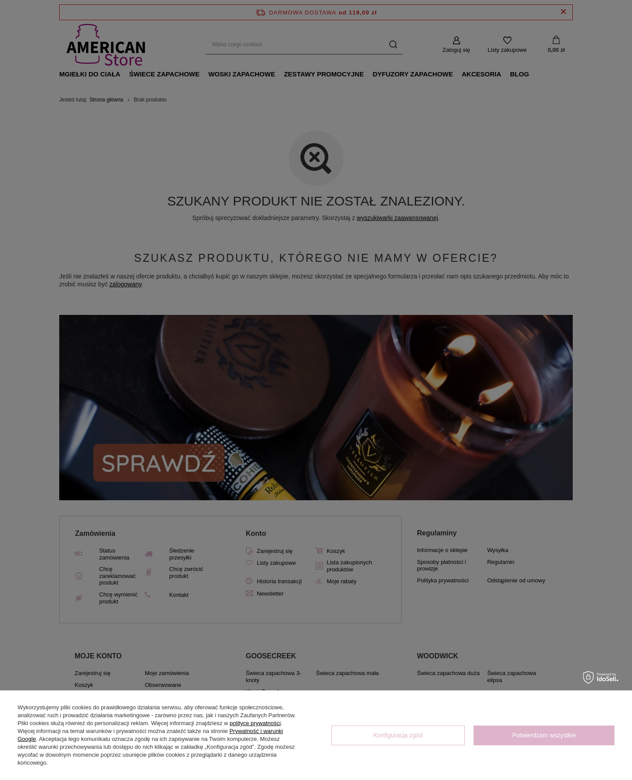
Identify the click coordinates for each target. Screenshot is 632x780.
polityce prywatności (255, 723)
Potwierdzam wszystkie (544, 735)
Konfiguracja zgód (398, 735)
